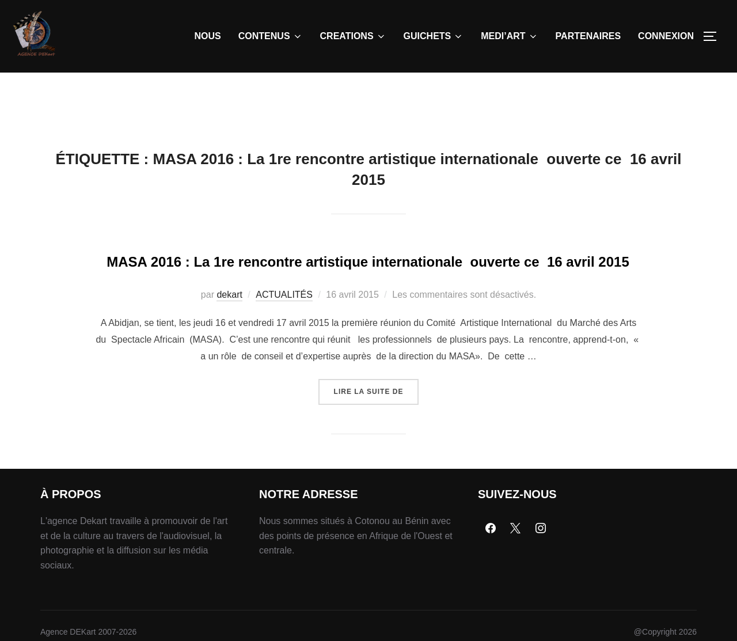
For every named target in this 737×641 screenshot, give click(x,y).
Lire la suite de (376, 447)
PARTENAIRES (588, 36)
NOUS (208, 36)
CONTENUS (270, 36)
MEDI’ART (509, 36)
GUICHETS (434, 36)
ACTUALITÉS (284, 355)
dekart (229, 355)
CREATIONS (353, 36)
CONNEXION (666, 36)
